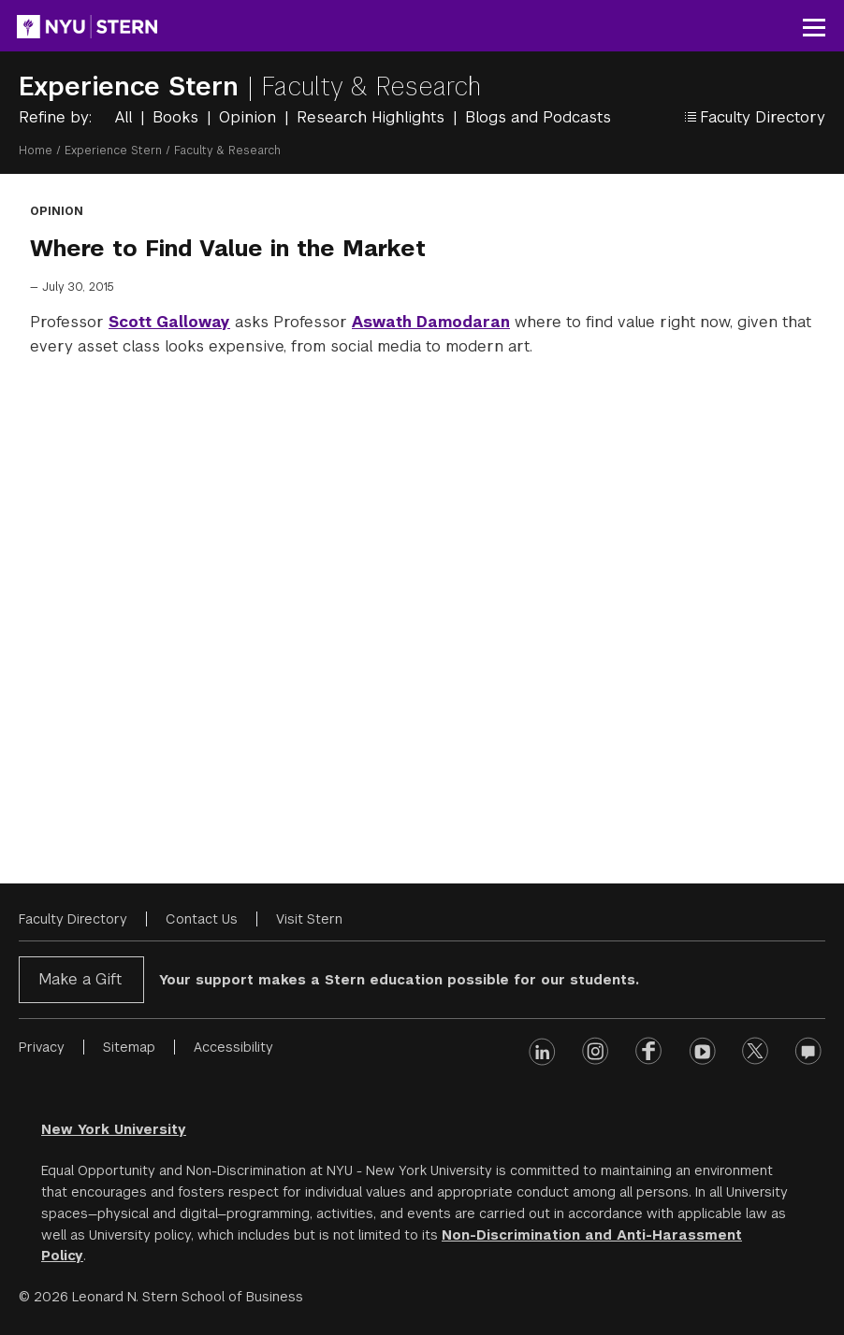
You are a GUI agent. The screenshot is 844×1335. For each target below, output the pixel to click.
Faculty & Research (371, 86)
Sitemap (129, 1047)
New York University (113, 1129)
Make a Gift (80, 979)
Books (178, 117)
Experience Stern (133, 86)
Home (35, 150)
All (126, 117)
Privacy (42, 1047)
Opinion (250, 117)
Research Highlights (373, 117)
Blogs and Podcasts (538, 117)
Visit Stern (309, 919)
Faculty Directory (73, 919)
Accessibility (233, 1047)
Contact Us (202, 919)
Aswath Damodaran (431, 322)
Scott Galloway (169, 322)
